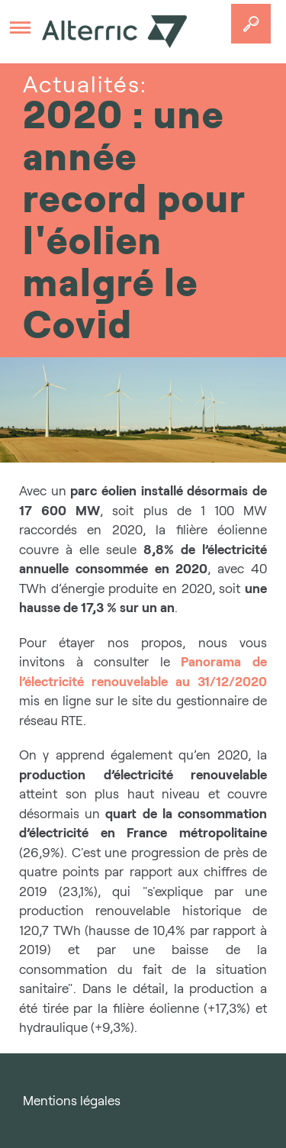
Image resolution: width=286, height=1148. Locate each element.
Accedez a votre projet (251, 23)
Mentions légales (72, 1101)
